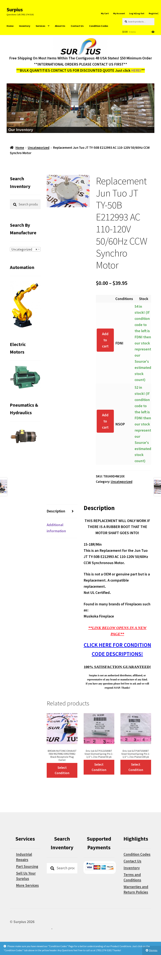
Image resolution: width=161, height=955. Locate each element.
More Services (27, 885)
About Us (60, 25)
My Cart (105, 13)
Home (10, 25)
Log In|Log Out (136, 13)
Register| (153, 13)
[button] (82, 182)
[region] (80, 108)
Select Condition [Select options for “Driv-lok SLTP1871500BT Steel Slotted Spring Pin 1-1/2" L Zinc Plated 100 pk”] (135, 767)
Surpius (15, 9)
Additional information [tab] (56, 527)
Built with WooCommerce (30, 927)
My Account (119, 13)
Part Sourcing (27, 866)
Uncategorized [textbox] (24, 249)
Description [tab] (56, 511)
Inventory (24, 25)
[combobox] (25, 249)
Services (40, 25)
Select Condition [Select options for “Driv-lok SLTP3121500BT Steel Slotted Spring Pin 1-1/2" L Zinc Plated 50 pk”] (99, 767)
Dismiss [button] (153, 950)
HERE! (136, 70)
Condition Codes (98, 25)
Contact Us (77, 25)
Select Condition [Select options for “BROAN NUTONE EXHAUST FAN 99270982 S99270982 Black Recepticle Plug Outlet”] (62, 770)
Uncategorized (38, 147)
